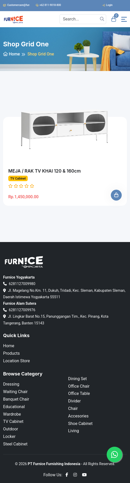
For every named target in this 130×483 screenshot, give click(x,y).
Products (11, 353)
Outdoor (10, 429)
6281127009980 (19, 284)
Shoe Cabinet (80, 423)
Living (73, 430)
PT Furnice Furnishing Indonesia (54, 464)
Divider (74, 401)
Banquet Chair (16, 399)
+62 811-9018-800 (48, 5)
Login (107, 5)
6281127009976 (19, 310)
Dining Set (77, 378)
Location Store (16, 360)
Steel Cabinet (15, 444)
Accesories (78, 416)
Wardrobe (12, 414)
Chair (73, 408)
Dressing (11, 384)
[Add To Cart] (116, 195)
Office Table (79, 393)
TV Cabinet (18, 178)
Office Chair (79, 386)
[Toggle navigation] (124, 19)
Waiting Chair (15, 391)
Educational (14, 406)
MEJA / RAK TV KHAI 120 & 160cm (44, 171)
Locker (9, 436)
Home (11, 54)
